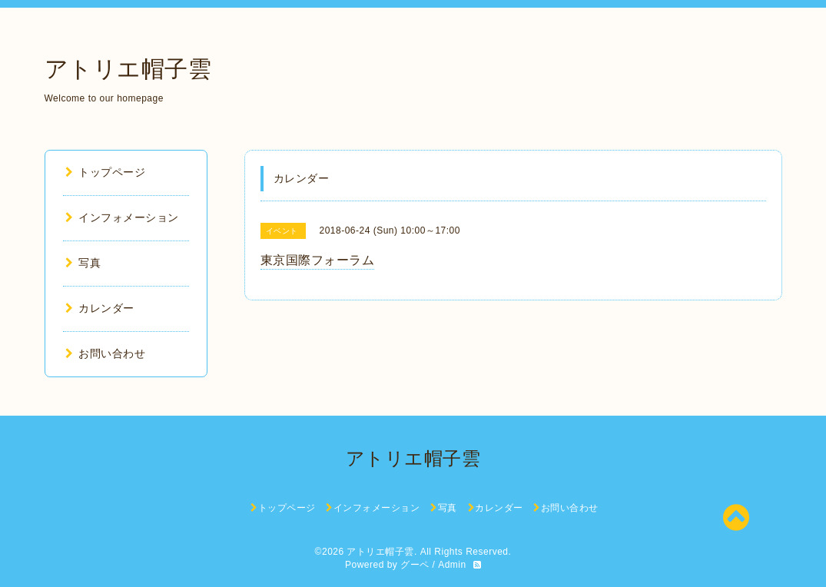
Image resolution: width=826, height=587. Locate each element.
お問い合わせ (105, 353)
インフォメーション (122, 217)
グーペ (415, 564)
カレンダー (99, 308)
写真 (83, 263)
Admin (452, 564)
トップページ (105, 172)
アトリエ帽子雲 (128, 68)
